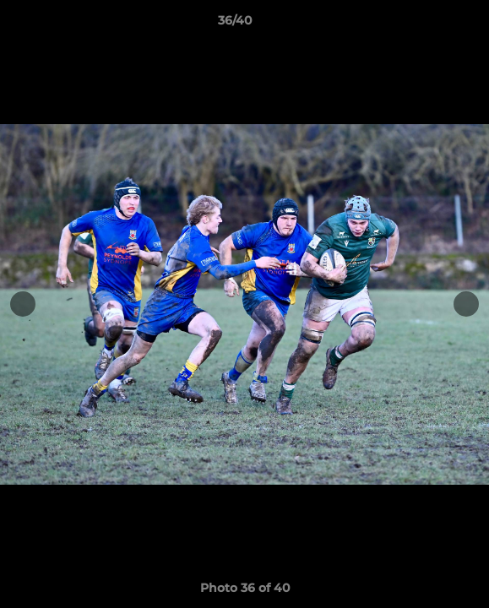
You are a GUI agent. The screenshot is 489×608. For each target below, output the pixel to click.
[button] (428, 24)
